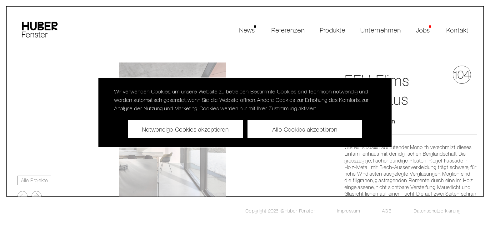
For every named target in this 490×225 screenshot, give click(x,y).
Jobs (423, 30)
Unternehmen (380, 30)
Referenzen (288, 30)
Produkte (332, 30)
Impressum (348, 210)
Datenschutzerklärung (436, 210)
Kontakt (457, 30)
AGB (386, 210)
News (247, 30)
